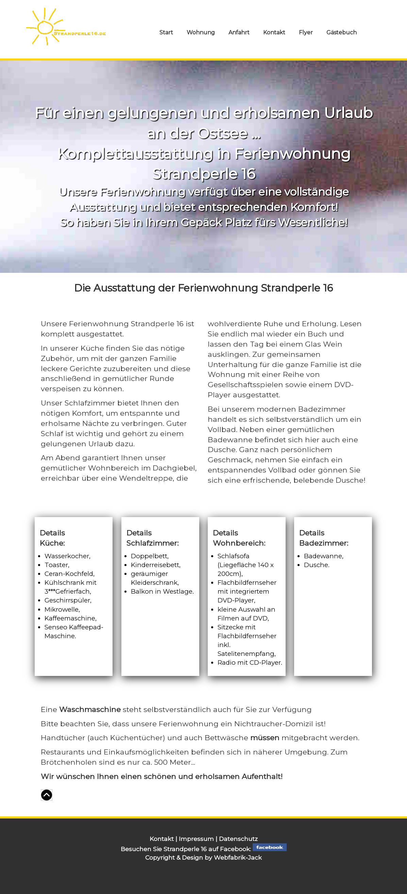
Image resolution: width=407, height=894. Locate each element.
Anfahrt (239, 32)
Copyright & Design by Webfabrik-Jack (203, 857)
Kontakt (274, 32)
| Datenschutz (237, 838)
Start (166, 32)
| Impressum (195, 838)
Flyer (306, 32)
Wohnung (201, 32)
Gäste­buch (341, 32)
